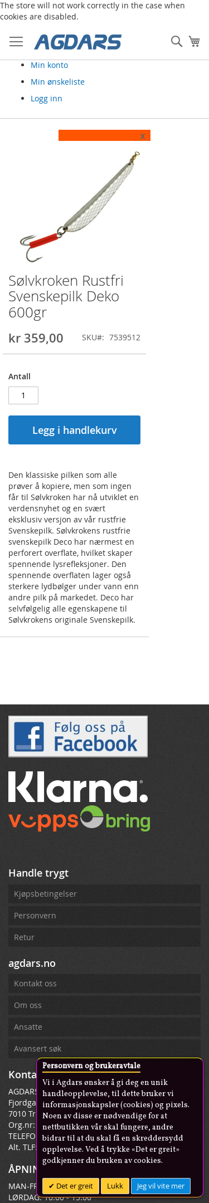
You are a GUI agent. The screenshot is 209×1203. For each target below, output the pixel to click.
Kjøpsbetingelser (45, 893)
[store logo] (78, 41)
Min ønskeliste (58, 81)
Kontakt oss (35, 983)
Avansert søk (37, 1048)
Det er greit (74, 1186)
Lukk (115, 1186)
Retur (24, 937)
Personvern (35, 915)
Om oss (28, 1005)
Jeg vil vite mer (160, 1186)
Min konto (49, 65)
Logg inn (46, 98)
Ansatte (28, 1026)
